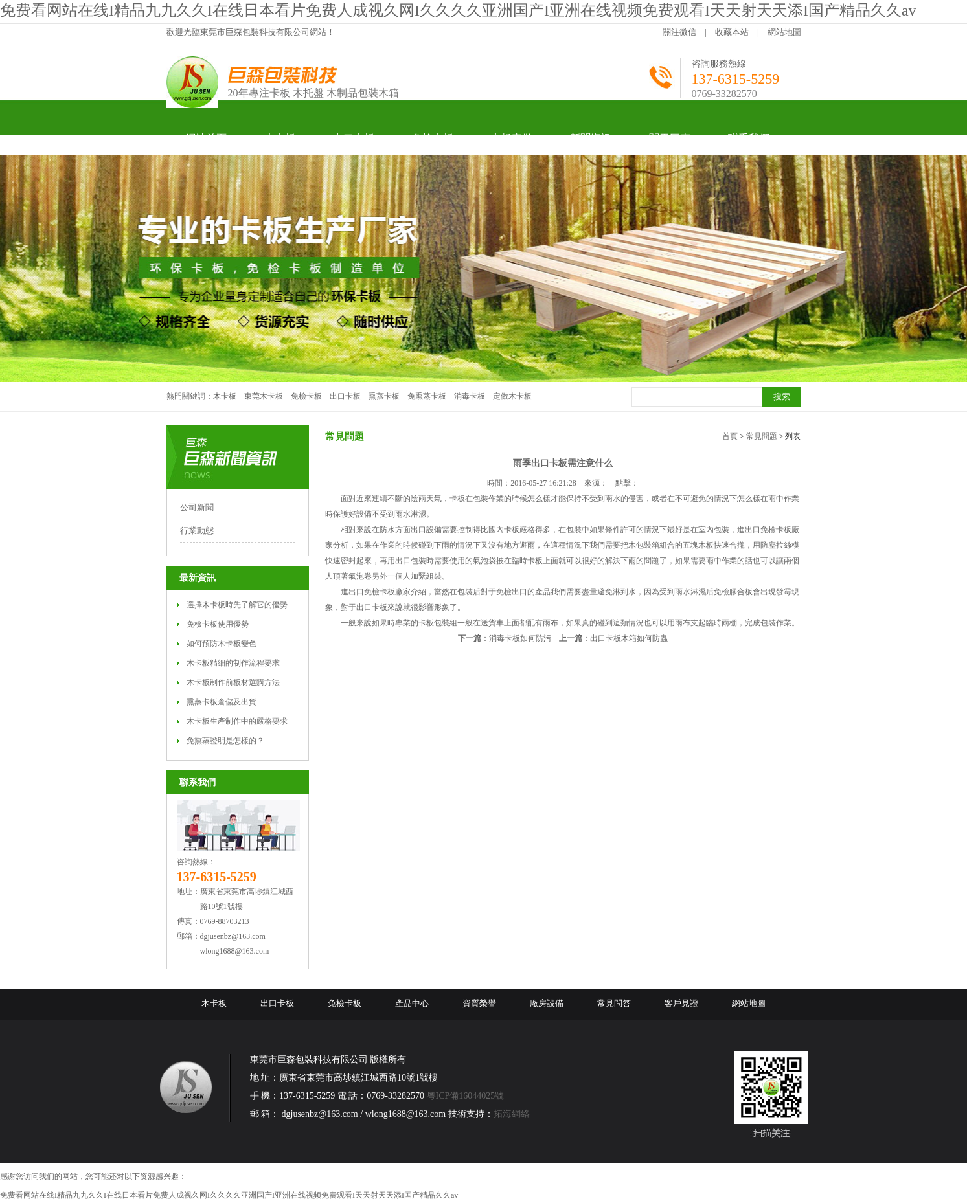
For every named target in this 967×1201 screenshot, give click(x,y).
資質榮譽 (479, 1003)
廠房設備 (546, 1003)
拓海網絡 (512, 1114)
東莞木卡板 (263, 396)
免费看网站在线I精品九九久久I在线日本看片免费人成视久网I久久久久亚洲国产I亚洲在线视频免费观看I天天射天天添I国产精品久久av (458, 10)
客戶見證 (681, 1003)
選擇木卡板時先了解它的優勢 (237, 604)
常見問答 (614, 1003)
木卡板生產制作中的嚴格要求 (237, 721)
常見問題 (761, 436)
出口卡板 (345, 396)
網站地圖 (784, 32)
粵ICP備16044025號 (466, 1096)
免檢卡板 (306, 396)
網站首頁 (206, 138)
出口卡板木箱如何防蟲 (629, 638)
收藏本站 (732, 32)
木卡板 (224, 396)
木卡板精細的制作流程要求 (233, 663)
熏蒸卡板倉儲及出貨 (221, 701)
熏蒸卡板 (384, 396)
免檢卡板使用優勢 (218, 624)
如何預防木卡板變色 (221, 643)
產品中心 (412, 1003)
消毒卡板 (469, 396)
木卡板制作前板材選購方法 (233, 682)
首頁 (730, 436)
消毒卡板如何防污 (520, 638)
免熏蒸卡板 (426, 396)
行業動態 (197, 530)
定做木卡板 (512, 396)
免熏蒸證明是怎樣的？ (225, 740)
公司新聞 (197, 507)
